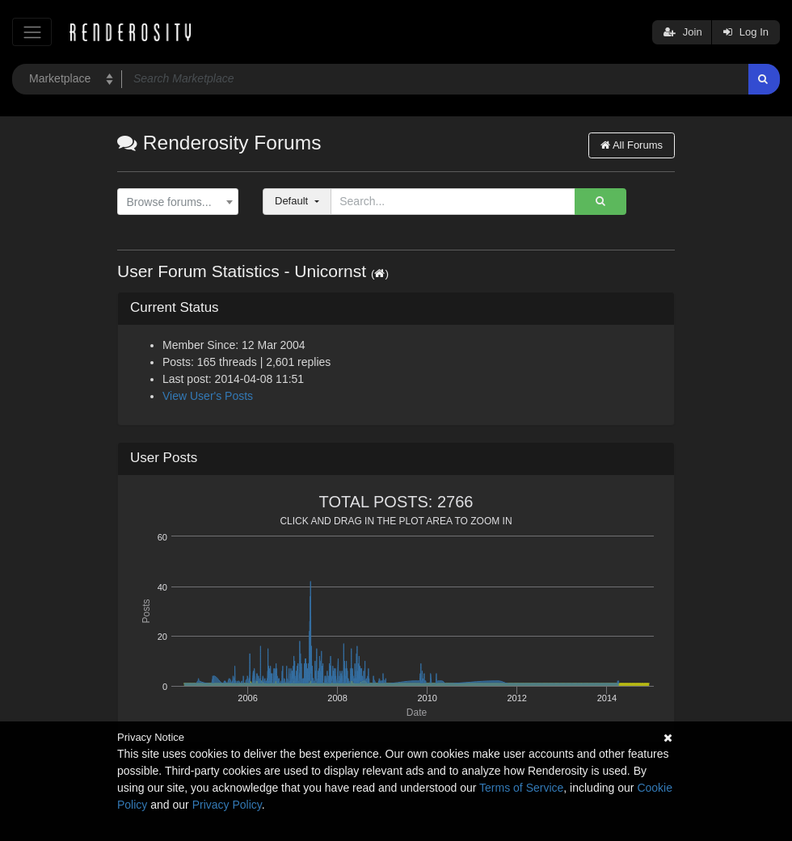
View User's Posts (207, 395)
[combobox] (177, 202)
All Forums (631, 145)
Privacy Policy (227, 804)
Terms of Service (521, 787)
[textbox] (174, 202)
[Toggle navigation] (32, 32)
